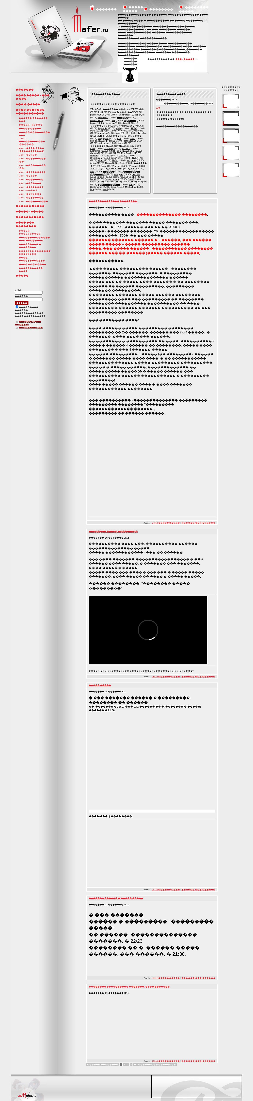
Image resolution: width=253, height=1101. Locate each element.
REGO (134, 128)
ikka (119, 138)
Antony (123, 155)
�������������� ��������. (113, 201)
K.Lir (133, 168)
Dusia (122, 163)
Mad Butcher (127, 153)
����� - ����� (30, 125)
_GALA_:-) (95, 168)
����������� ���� (31, 269)
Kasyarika (131, 160)
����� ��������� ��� (34, 133)
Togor (104, 166)
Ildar (132, 151)
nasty (109, 155)
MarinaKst (103, 117)
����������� (30, 217)
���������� (109, 184)
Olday (119, 128)
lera (92, 189)
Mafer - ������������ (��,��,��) (32, 141)
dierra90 (126, 123)
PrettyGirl (138, 126)
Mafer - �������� (31, 179)
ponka (127, 141)
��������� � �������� (30, 245)
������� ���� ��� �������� (34, 252)
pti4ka (133, 177)
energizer (118, 174)
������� (106, 9)
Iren (128, 109)
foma (92, 148)
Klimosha (141, 133)
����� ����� (30, 128)
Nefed (115, 160)
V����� (130, 120)
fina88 (131, 179)
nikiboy (130, 146)
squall (135, 166)
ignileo (93, 163)
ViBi (92, 109)
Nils (113, 120)
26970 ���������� (166, 676)
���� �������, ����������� (30, 111)
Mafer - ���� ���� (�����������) (31, 149)
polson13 (110, 141)
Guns (100, 160)
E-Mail (18, 290)
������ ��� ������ (198, 523)
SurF (140, 141)
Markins (94, 155)
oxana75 (119, 166)
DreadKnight (96, 158)
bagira (93, 123)
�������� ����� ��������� (113, 531)
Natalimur (109, 181)
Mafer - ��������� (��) (32, 160)
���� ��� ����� (32, 264)
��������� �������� (157, 1064)
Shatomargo (96, 187)
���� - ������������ (32, 259)
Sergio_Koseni (112, 179)
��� (178, 59)
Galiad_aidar (115, 151)
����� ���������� (30, 232)
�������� (161, 9)
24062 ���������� (166, 523)
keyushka (102, 128)
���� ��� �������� (26, 224)
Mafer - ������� (30, 183)
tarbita (93, 181)
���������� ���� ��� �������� (34, 239)
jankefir (115, 112)
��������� (100, 126)
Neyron (121, 131)
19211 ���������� (166, 978)
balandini (117, 177)
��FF (131, 112)
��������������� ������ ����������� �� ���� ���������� (30, 312)
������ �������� (102, 1064)
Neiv (116, 146)
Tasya (113, 187)
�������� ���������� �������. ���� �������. (129, 987)
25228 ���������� (166, 889)
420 (158, 108)
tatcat (132, 138)
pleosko (94, 115)
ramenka (102, 133)
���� (137, 136)
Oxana (93, 153)
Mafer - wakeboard (28, 190)
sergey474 (103, 138)
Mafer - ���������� (33, 201)
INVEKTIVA (137, 158)
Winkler (122, 126)
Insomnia (109, 123)
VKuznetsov (124, 115)
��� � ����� (28, 104)
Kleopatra (142, 181)
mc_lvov (126, 148)
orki (108, 115)
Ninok (108, 163)
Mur (131, 184)
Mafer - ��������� (32, 172)
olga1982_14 (121, 133)
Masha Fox (130, 187)
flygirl (106, 131)
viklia (141, 109)
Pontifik (108, 153)
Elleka (101, 136)
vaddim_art (103, 143)
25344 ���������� (166, 1061)
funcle (121, 143)
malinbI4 (136, 174)
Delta (92, 131)
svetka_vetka (96, 120)
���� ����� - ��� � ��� (32, 97)
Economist (95, 151)
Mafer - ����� (28, 155)
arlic (92, 171)
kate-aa (94, 141)
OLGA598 (108, 148)
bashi (105, 189)
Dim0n (126, 181)
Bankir (93, 179)
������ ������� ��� (33, 119)
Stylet (141, 115)
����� (189, 59)
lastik (100, 112)
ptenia (101, 177)
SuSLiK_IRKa (116, 168)
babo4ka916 (117, 158)
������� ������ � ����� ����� (116, 898)
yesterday (138, 131)
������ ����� (30, 206)
